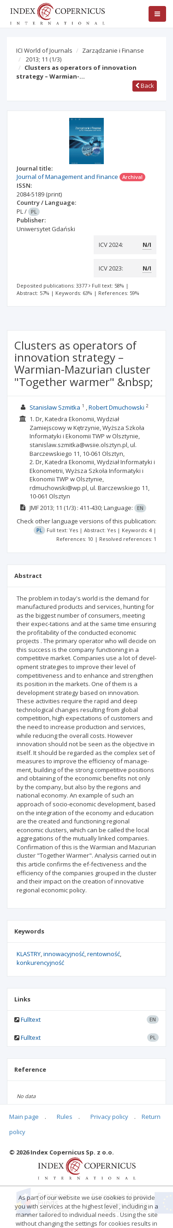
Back (144, 85)
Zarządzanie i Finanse (113, 50)
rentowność (103, 954)
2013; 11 (43, 59)
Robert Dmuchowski (116, 407)
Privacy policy (109, 1116)
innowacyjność (63, 954)
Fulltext (31, 1019)
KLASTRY (29, 954)
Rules (64, 1116)
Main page (24, 1116)
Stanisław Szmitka (55, 407)
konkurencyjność (40, 962)
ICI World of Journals (44, 50)
